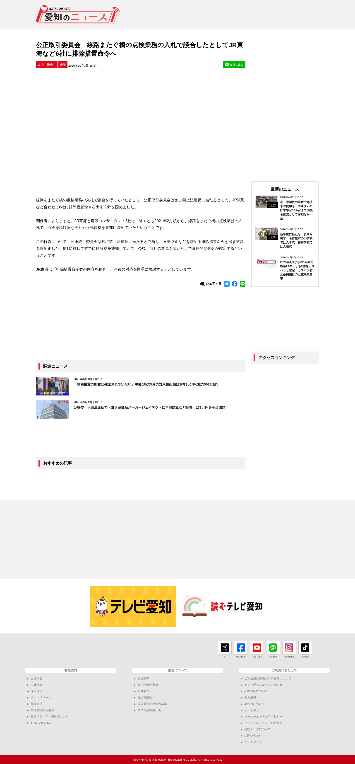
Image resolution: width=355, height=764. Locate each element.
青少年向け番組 (147, 684)
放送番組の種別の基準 (152, 704)
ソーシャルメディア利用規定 (263, 723)
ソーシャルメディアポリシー (263, 716)
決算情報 (36, 684)
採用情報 (36, 691)
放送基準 (143, 678)
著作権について (254, 704)
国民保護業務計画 (149, 710)
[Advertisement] (236, 15)
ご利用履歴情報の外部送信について (267, 678)
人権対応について (256, 691)
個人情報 (250, 697)
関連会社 (36, 704)
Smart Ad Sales (41, 722)
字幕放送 (143, 691)
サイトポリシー (254, 710)
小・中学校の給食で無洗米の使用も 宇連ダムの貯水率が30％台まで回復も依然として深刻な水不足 (296, 210)
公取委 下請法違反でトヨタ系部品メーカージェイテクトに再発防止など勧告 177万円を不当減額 (149, 407)
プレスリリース (41, 697)
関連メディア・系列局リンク (50, 716)
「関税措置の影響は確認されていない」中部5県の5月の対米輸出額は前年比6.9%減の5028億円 (146, 384)
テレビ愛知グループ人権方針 (263, 684)
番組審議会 (144, 697)
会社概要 (36, 678)
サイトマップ (253, 742)
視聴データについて (257, 729)
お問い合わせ (253, 735)
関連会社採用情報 (42, 710)
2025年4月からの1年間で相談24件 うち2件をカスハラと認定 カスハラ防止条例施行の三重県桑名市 (297, 270)
